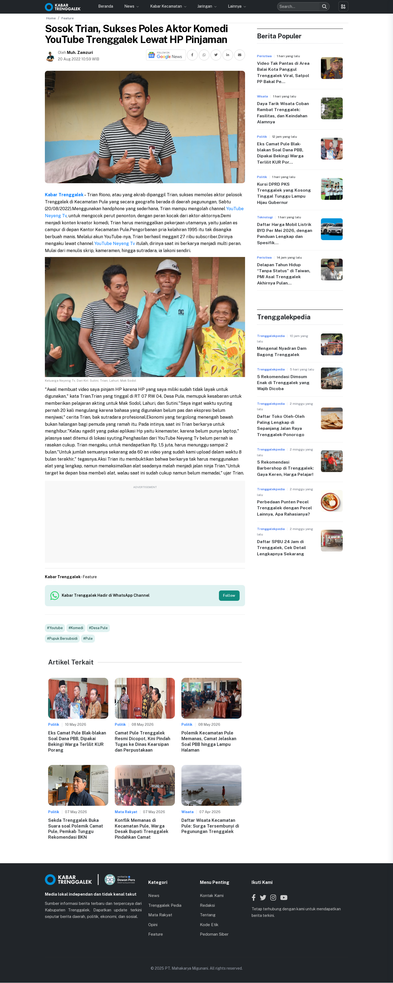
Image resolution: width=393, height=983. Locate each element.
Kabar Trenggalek (64, 194)
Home (51, 18)
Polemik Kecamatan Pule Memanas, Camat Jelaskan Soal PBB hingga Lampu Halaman (208, 742)
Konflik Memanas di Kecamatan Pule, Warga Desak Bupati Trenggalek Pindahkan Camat (141, 829)
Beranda (105, 6)
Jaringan (205, 6)
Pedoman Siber (214, 934)
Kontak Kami (212, 896)
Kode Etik (209, 925)
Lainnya (235, 6)
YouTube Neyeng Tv (114, 243)
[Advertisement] (145, 525)
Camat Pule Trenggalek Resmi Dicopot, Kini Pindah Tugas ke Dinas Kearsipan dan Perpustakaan (142, 742)
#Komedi (76, 628)
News (129, 6)
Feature (67, 18)
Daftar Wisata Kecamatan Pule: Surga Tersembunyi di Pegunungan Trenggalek (210, 826)
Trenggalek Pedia (164, 906)
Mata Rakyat (160, 915)
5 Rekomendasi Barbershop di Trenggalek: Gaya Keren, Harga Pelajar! (285, 468)
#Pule (88, 639)
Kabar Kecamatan (166, 6)
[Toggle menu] (343, 6)
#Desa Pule (98, 628)
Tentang (207, 915)
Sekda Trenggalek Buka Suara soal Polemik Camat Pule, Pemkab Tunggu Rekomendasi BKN (75, 829)
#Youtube (55, 628)
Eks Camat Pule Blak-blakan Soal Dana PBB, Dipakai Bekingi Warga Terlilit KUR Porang (77, 742)
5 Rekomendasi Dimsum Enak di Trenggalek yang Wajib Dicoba (283, 382)
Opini (152, 925)
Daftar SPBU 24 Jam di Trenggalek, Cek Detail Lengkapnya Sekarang (281, 547)
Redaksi (207, 906)
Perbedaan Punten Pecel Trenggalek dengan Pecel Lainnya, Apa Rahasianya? (284, 508)
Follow (229, 595)
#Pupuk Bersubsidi (62, 639)
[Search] (324, 6)
